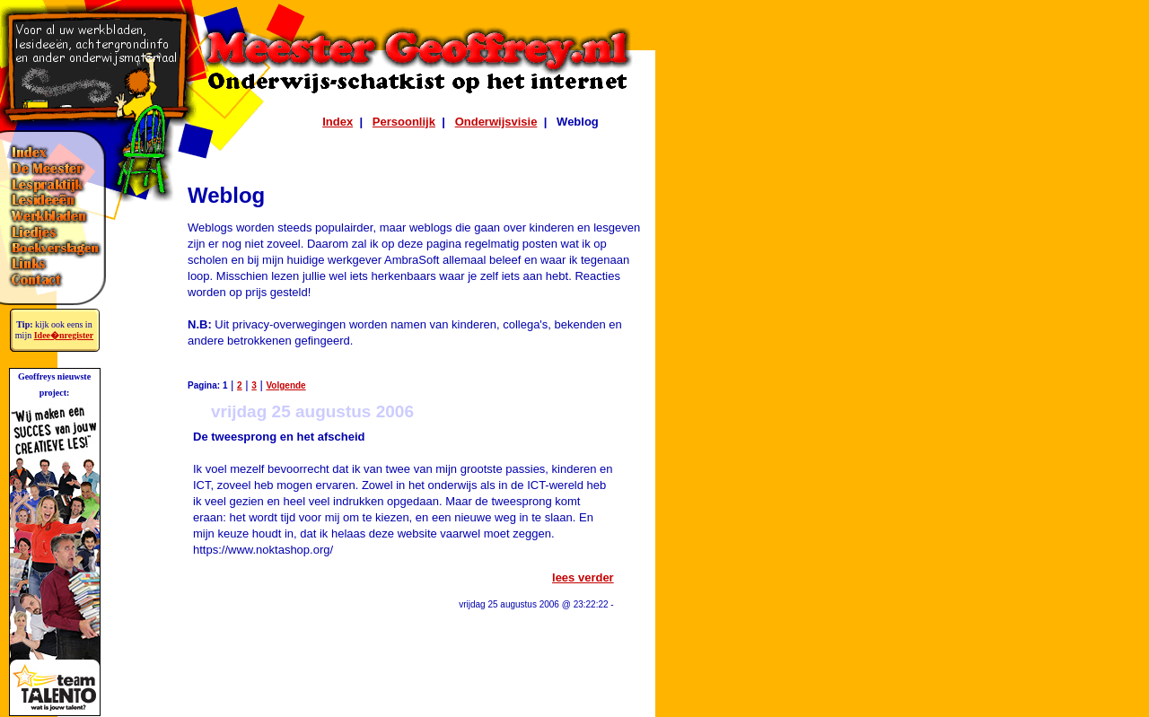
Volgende (285, 385)
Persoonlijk (404, 121)
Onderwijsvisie (496, 121)
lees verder (583, 577)
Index (337, 121)
